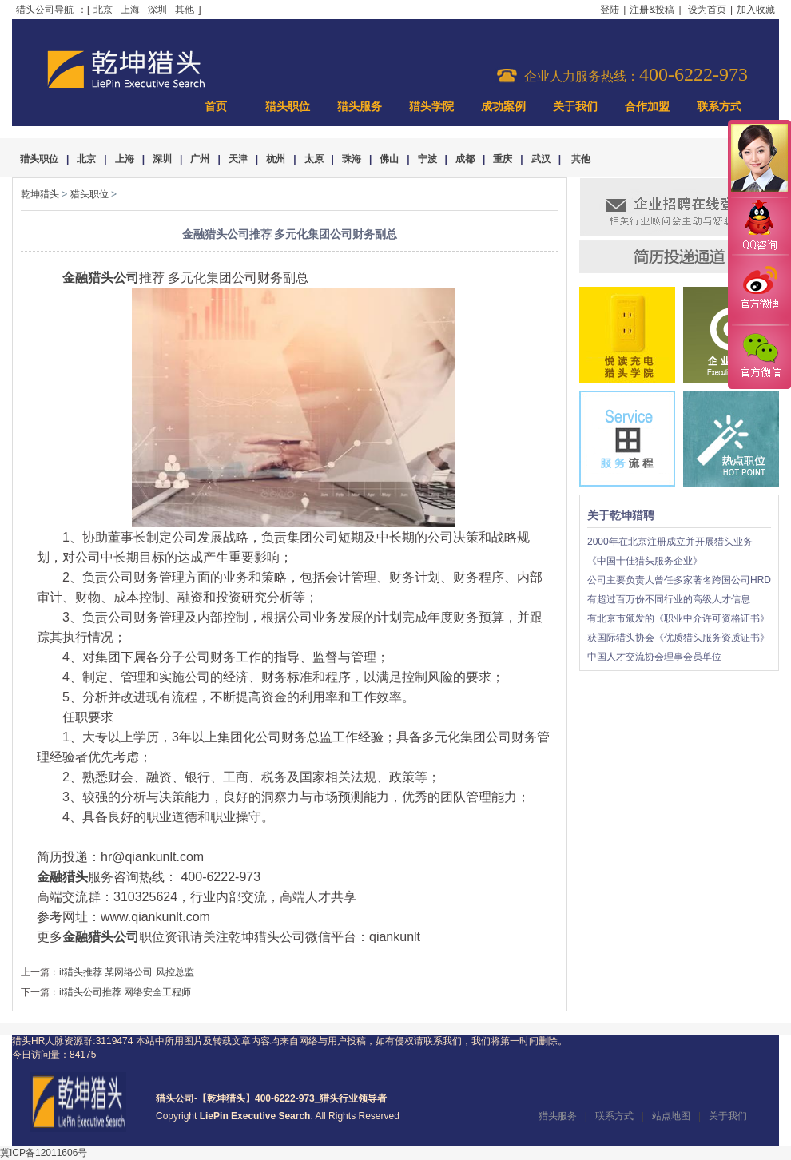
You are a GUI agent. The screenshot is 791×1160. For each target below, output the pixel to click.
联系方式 (719, 107)
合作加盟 (647, 107)
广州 (199, 159)
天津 (238, 159)
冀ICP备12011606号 (43, 1152)
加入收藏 (756, 9)
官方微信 (759, 356)
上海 (130, 9)
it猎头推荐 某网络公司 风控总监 (126, 972)
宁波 (427, 159)
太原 (314, 159)
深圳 (157, 9)
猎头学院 (431, 107)
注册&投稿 (652, 9)
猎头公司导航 (45, 9)
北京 (103, 9)
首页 (216, 107)
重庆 (502, 159)
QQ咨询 (759, 226)
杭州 (275, 159)
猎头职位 (287, 107)
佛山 (389, 159)
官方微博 (759, 290)
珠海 (351, 159)
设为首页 (707, 9)
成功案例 (503, 107)
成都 (465, 159)
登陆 (609, 9)
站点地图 (671, 1116)
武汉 (541, 159)
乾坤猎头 (40, 194)
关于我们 (575, 107)
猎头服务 (359, 107)
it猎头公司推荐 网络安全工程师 (125, 992)
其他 (184, 9)
